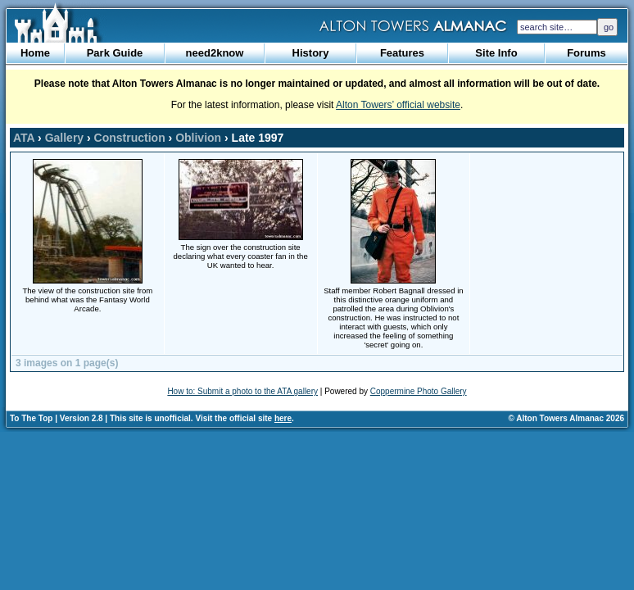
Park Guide (115, 53)
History (310, 53)
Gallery (64, 137)
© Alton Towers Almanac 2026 (566, 418)
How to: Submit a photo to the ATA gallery (242, 391)
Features (402, 53)
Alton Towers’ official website (398, 105)
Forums (586, 53)
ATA (23, 137)
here (283, 418)
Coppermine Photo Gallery (418, 391)
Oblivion (198, 137)
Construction (129, 137)
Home (35, 53)
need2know (215, 53)
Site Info (496, 53)
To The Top (31, 418)
